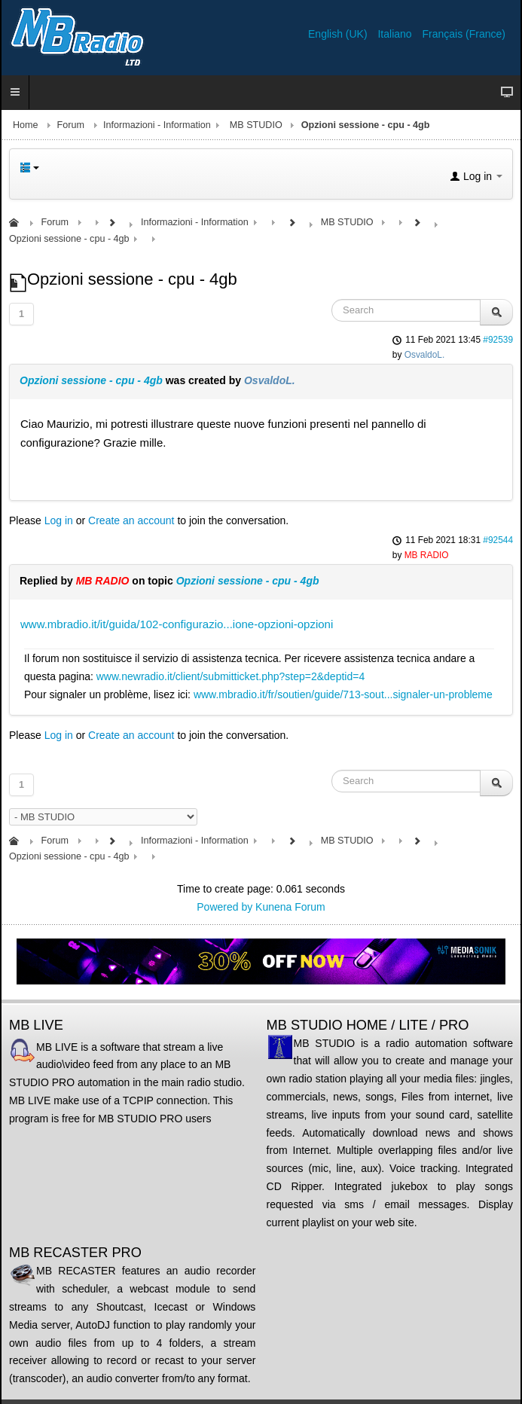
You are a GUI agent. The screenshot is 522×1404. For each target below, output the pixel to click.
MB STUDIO (256, 125)
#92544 (498, 540)
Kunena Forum (290, 907)
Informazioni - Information (157, 125)
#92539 (498, 339)
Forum (70, 125)
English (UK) (339, 34)
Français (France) (464, 34)
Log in (58, 520)
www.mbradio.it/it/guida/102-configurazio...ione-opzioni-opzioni (176, 624)
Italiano (395, 34)
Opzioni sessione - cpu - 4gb (91, 380)
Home (25, 125)
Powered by (224, 907)
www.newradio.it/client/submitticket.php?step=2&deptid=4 (230, 676)
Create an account (131, 520)
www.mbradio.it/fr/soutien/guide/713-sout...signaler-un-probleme (343, 694)
